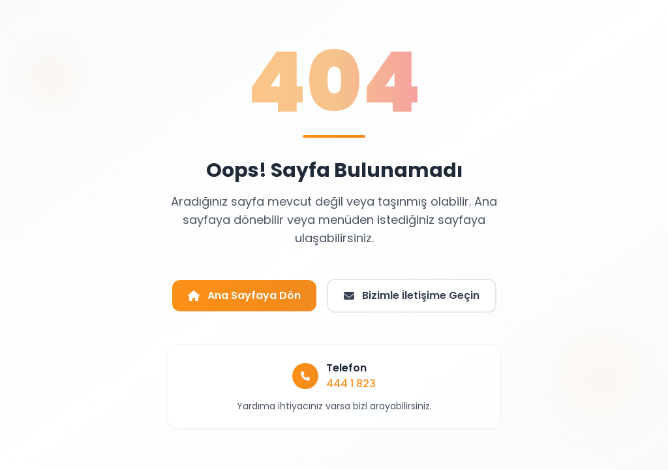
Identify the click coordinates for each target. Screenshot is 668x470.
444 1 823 (351, 383)
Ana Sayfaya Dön (244, 295)
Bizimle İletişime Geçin (411, 295)
